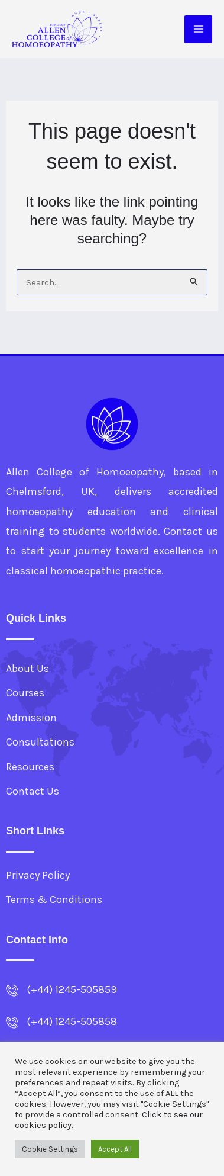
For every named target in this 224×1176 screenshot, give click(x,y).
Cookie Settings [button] (50, 1149)
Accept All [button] (115, 1149)
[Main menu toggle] (198, 29)
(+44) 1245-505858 (72, 1021)
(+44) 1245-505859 (72, 989)
